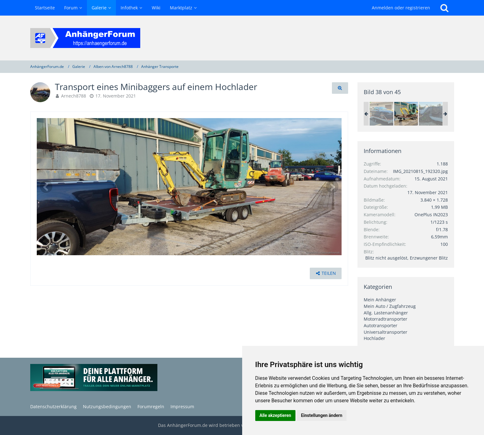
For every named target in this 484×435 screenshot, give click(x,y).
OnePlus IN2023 (431, 215)
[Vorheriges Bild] (46, 186)
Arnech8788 (73, 96)
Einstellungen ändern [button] (322, 415)
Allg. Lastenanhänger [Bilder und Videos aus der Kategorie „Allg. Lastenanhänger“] (386, 313)
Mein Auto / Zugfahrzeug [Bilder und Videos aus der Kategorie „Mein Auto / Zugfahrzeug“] (390, 306)
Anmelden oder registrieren (401, 8)
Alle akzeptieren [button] (275, 415)
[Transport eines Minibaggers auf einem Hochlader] (406, 114)
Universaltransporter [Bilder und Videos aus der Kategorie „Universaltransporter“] (385, 332)
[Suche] (444, 8)
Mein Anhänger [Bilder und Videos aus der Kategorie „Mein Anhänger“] (380, 300)
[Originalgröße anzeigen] (340, 88)
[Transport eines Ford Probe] (381, 114)
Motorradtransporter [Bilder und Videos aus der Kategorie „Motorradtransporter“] (385, 319)
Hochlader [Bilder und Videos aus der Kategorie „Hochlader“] (374, 338)
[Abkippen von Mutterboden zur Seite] (431, 114)
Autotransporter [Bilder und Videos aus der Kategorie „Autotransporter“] (380, 325)
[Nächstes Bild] (332, 186)
